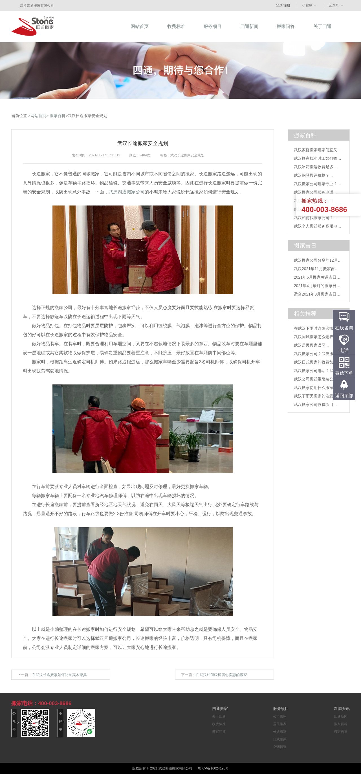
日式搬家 (280, 739)
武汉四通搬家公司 (127, 191)
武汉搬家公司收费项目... (315, 404)
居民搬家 (280, 724)
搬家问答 (219, 732)
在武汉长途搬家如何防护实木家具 (59, 675)
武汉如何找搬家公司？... (315, 217)
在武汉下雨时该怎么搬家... (317, 328)
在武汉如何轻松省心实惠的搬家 (221, 675)
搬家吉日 (340, 732)
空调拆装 (280, 747)
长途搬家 (280, 732)
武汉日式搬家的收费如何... (317, 362)
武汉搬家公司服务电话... (315, 192)
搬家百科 (57, 115)
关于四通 (219, 716)
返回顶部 (344, 395)
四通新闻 (340, 716)
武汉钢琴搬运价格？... (313, 175)
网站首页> (39, 115)
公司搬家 (280, 716)
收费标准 (219, 724)
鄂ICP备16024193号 (213, 768)
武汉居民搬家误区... (311, 345)
